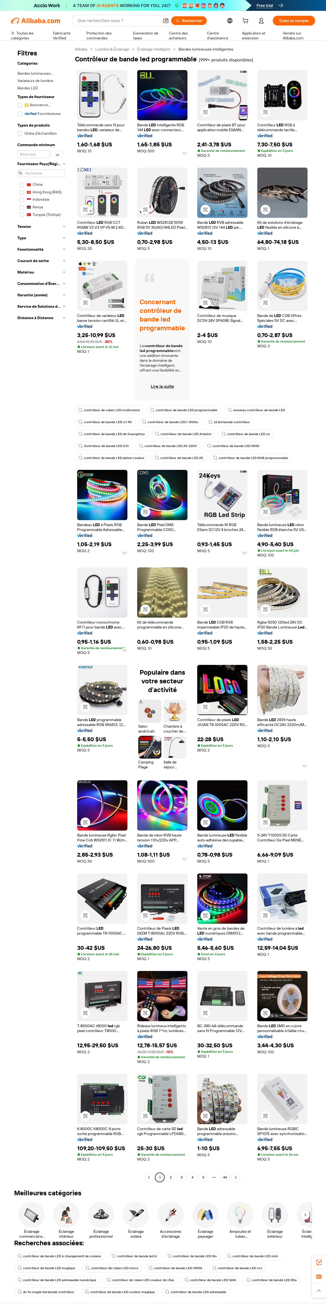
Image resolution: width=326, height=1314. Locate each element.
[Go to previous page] (149, 1177)
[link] (319, 1262)
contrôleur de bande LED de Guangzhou (112, 434)
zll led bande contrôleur (229, 422)
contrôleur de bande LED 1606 (210, 1280)
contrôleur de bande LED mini (252, 1256)
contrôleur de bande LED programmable (183, 410)
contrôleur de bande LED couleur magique (120, 1292)
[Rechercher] (189, 20)
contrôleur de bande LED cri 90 (105, 422)
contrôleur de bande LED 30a (271, 1280)
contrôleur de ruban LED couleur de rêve (140, 1280)
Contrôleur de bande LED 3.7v (104, 446)
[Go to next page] (236, 1177)
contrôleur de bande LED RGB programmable (250, 458)
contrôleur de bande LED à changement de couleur (59, 1256)
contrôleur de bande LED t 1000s (170, 422)
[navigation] (41, 613)
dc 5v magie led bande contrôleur (46, 1292)
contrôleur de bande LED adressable (195, 1292)
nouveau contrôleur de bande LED (256, 410)
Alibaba (81, 49)
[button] (165, 20)
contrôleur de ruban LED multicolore (109, 410)
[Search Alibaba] (118, 21)
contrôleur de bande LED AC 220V (168, 446)
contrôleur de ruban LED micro (112, 1268)
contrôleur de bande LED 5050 (233, 446)
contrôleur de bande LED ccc (237, 1268)
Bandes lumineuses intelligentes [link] (205, 49)
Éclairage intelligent (153, 49)
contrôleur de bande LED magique (46, 1268)
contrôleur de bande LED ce (246, 434)
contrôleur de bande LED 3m (192, 1256)
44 (225, 1177)
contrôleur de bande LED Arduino (183, 434)
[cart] (246, 21)
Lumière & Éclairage (112, 49)
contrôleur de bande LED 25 (179, 458)
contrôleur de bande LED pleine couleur (112, 458)
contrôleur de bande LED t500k (175, 1268)
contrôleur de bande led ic (134, 1256)
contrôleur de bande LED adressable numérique (57, 1280)
